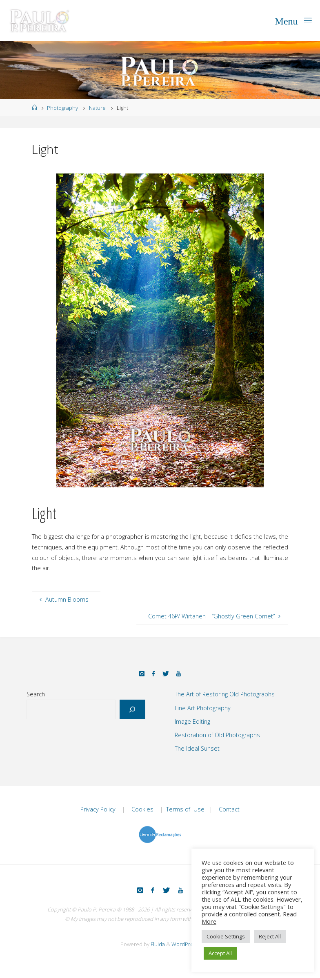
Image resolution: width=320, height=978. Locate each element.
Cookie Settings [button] (226, 936)
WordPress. (185, 944)
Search (36, 694)
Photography (62, 107)
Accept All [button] (220, 953)
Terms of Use (185, 809)
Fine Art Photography (203, 708)
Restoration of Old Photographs (217, 735)
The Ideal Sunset (197, 748)
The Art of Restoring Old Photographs (225, 694)
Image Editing (192, 721)
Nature (97, 107)
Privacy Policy (98, 809)
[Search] (132, 709)
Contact (229, 809)
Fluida (157, 944)
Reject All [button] (270, 936)
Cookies (142, 809)
